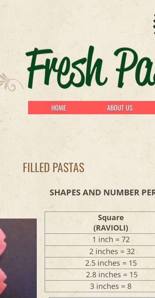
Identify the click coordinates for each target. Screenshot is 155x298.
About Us (120, 108)
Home (58, 108)
